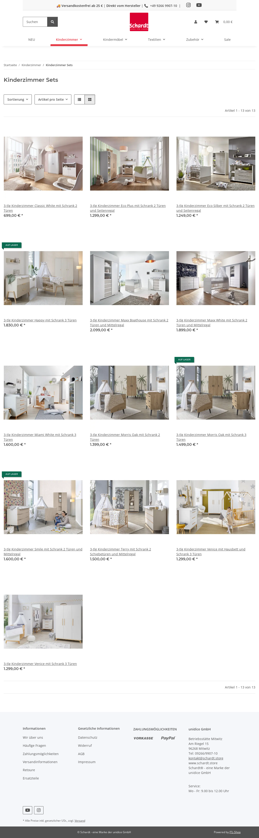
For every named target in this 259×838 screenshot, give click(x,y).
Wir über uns (33, 737)
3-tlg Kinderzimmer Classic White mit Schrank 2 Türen (40, 208)
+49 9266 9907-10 (163, 5)
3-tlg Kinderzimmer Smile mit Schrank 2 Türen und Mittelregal (43, 551)
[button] (196, 22)
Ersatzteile (31, 778)
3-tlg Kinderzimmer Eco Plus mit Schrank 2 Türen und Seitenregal (128, 208)
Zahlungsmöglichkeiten (41, 754)
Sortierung (15, 99)
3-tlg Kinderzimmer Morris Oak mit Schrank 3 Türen (211, 437)
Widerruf (85, 745)
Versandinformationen (40, 762)
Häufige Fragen (34, 745)
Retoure (29, 770)
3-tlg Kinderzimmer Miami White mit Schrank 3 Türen (40, 437)
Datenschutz (87, 737)
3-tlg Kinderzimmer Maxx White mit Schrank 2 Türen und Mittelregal (211, 322)
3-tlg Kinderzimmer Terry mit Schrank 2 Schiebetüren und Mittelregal (120, 551)
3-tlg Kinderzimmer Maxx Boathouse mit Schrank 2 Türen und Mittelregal (129, 322)
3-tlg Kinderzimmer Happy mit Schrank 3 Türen (40, 320)
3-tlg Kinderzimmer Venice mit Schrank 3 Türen (40, 664)
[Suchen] (35, 22)
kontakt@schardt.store (206, 758)
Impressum (87, 762)
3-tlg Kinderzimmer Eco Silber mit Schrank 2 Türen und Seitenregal (215, 208)
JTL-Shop (235, 832)
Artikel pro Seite (51, 99)
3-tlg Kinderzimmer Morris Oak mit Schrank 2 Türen (125, 437)
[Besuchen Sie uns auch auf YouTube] (27, 810)
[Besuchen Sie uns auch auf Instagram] (39, 810)
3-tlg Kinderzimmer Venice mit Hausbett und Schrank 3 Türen (210, 551)
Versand (80, 821)
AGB (81, 754)
